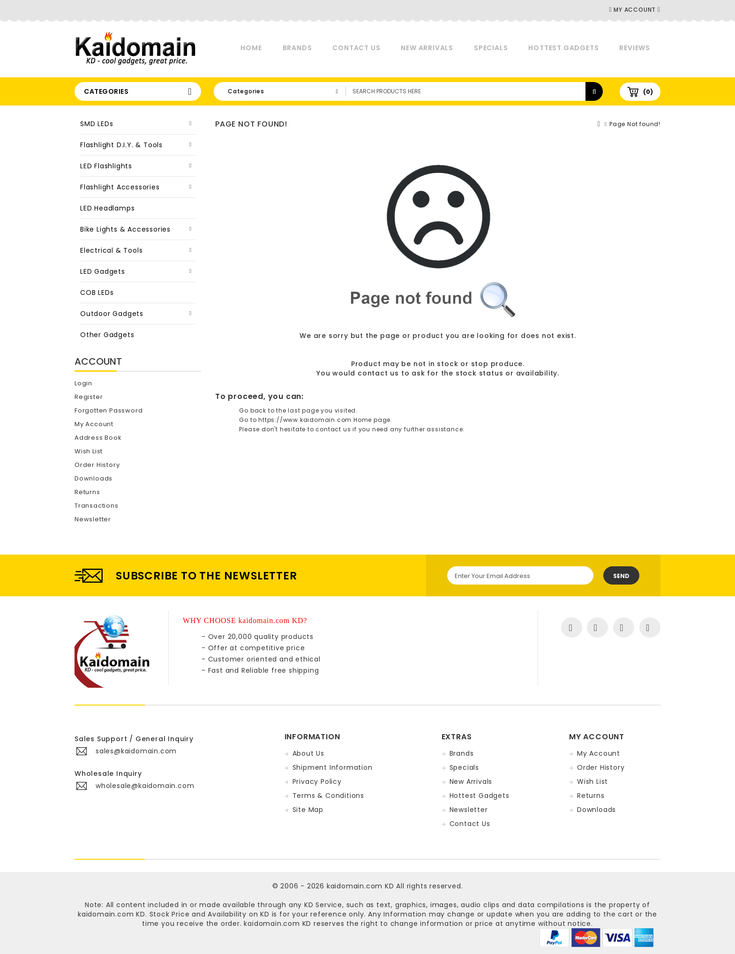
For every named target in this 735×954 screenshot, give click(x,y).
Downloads (93, 478)
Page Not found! (634, 124)
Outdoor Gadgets (111, 313)
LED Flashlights (106, 166)
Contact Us (356, 48)
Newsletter (93, 519)
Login (83, 383)
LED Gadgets (102, 271)
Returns (87, 492)
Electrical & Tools (111, 250)
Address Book (98, 437)
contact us (378, 373)
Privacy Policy (317, 781)
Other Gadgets (107, 334)
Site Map (307, 809)
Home (251, 48)
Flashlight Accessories (120, 187)
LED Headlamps (107, 208)
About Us (308, 753)
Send (621, 576)
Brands (297, 48)
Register (89, 396)
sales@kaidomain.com (136, 751)
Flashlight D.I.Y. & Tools (121, 145)
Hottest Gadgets (563, 48)
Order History (97, 464)
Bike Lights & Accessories (125, 229)
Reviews (634, 48)
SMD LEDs (96, 123)
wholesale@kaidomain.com (145, 785)
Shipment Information (332, 767)
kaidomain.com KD (360, 886)
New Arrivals (427, 48)
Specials (491, 48)
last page (303, 410)
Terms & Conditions (328, 795)
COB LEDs (96, 292)
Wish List (89, 451)
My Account (94, 424)
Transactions (97, 505)
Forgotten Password (108, 410)
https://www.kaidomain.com (305, 420)
